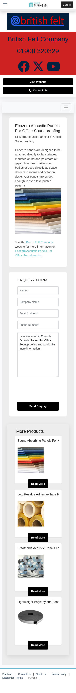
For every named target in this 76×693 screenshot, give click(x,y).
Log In (67, 4)
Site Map (7, 674)
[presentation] (46, 391)
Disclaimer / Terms (12, 677)
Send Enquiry (38, 406)
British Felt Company (39, 242)
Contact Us (38, 90)
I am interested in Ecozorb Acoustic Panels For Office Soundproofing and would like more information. (38, 354)
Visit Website (38, 81)
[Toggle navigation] (66, 107)
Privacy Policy (58, 674)
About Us (40, 674)
